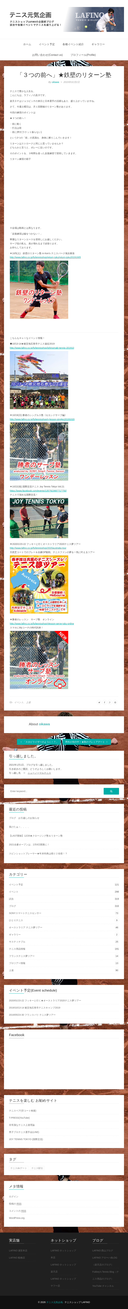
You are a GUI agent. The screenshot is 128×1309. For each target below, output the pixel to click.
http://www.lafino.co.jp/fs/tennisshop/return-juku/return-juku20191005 (45, 257)
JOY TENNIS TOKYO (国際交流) (26, 1139)
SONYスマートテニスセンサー (25, 913)
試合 (11, 899)
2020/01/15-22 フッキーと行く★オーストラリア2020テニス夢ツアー (45, 1000)
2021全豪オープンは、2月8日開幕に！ (29, 844)
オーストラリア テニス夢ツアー (25, 927)
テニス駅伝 (37, 1168)
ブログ (12, 906)
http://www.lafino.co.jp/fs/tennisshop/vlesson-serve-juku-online (42, 623)
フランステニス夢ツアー (22, 956)
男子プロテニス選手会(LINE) (24, 1132)
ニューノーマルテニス (39, 773)
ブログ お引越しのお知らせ (24, 818)
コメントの (17, 1210)
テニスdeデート (18, 1168)
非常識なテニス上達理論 (22, 1125)
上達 (28, 702)
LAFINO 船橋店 (17, 1257)
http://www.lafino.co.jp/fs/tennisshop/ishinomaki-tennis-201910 (42, 348)
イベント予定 (47, 44)
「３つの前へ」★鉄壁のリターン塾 (64, 75)
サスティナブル (17, 941)
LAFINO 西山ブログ (102, 1250)
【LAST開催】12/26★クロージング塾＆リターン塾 (36, 835)
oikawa (55, 82)
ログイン (13, 1196)
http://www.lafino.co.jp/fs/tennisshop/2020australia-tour (38, 548)
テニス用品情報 (17, 949)
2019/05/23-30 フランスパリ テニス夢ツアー (32, 1014)
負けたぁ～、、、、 (19, 826)
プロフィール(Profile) (83, 54)
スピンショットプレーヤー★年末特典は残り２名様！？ (38, 853)
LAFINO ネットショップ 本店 (63, 1254)
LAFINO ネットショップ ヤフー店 (63, 1282)
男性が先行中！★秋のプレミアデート (86, 742)
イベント (19, 702)
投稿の (15, 1203)
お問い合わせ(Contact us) (47, 54)
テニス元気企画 (54, 1302)
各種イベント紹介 (73, 44)
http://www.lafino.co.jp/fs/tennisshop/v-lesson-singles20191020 (42, 419)
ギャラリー (98, 44)
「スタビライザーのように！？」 (39, 742)
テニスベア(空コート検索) (22, 1110)
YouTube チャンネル (103, 1286)
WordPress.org (16, 1218)
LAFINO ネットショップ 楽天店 (63, 1268)
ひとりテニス (16, 920)
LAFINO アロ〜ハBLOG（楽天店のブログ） (104, 1261)
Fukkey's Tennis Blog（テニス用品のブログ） (105, 1275)
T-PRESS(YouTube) (19, 1117)
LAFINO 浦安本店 (18, 1250)
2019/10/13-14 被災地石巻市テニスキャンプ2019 (34, 1007)
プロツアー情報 (17, 963)
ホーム (27, 44)
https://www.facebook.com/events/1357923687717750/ (38, 490)
